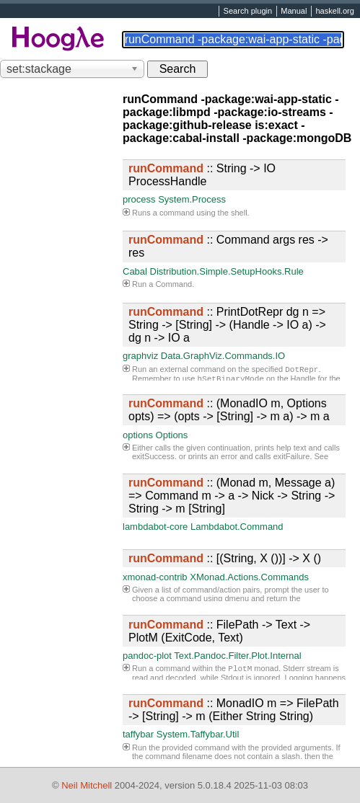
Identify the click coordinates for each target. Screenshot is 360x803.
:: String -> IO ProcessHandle (202, 174)
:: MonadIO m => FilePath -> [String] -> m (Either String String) (233, 709)
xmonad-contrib (155, 577)
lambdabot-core (155, 526)
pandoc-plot (147, 655)
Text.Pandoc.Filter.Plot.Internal (237, 655)
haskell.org (334, 11)
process (139, 199)
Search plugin (248, 11)
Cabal (135, 271)
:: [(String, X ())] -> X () (224, 558)
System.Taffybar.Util (198, 734)
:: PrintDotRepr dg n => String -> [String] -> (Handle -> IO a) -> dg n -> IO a (227, 325)
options (138, 435)
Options (172, 435)
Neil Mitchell (86, 785)
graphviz (140, 355)
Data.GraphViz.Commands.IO (223, 355)
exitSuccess (153, 456)
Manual (294, 11)
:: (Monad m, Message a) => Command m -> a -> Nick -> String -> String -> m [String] (231, 495)
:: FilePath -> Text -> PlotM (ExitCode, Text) (219, 631)
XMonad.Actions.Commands (249, 577)
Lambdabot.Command (237, 526)
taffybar (138, 734)
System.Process (192, 199)
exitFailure (291, 456)
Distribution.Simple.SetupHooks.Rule (227, 271)
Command (173, 284)
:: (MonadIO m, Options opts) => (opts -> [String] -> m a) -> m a (229, 409)
